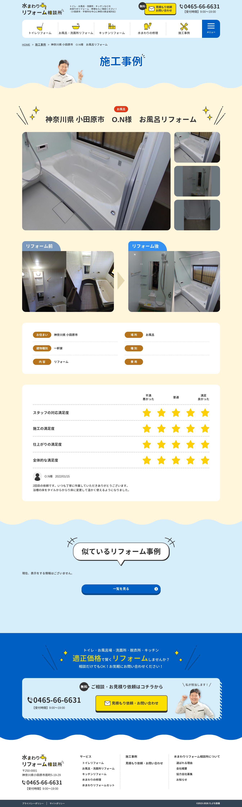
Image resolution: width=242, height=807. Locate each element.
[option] (96, 181)
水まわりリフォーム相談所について (197, 756)
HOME (26, 44)
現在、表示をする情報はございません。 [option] (48, 573)
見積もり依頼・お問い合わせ (144, 763)
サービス (85, 756)
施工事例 (40, 44)
